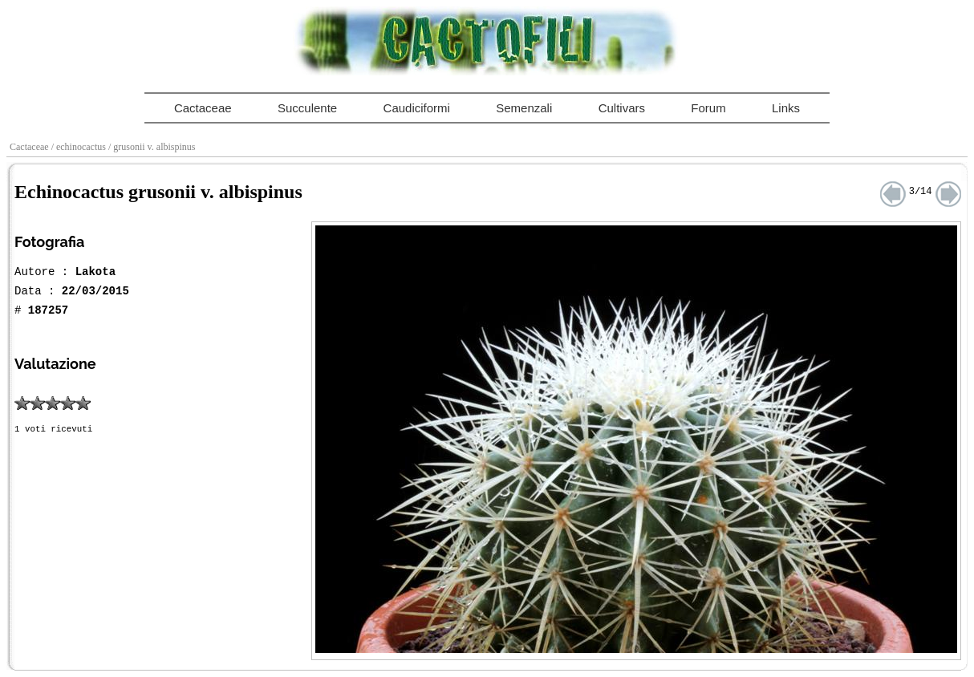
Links (786, 108)
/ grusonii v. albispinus (153, 146)
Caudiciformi (417, 108)
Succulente (307, 108)
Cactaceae (203, 108)
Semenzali (524, 108)
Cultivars (622, 108)
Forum (708, 108)
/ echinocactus (79, 146)
